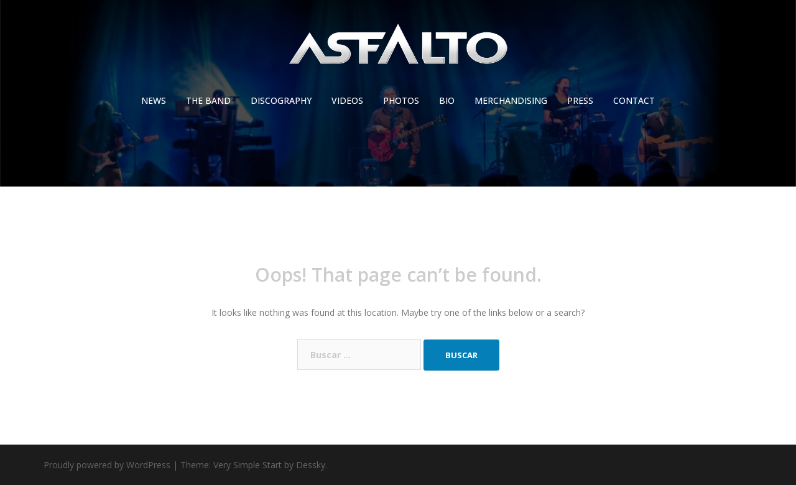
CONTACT (634, 100)
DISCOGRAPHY (281, 100)
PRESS (580, 100)
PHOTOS (401, 100)
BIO (447, 100)
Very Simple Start (247, 465)
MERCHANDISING (510, 100)
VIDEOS (347, 100)
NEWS (153, 100)
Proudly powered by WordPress (107, 465)
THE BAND (208, 100)
